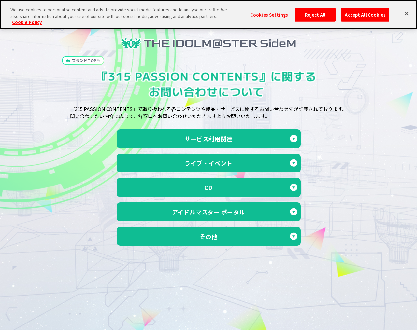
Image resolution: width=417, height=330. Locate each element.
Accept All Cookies (365, 12)
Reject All (315, 12)
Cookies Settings (269, 12)
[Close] (406, 11)
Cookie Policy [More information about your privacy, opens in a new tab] (27, 20)
